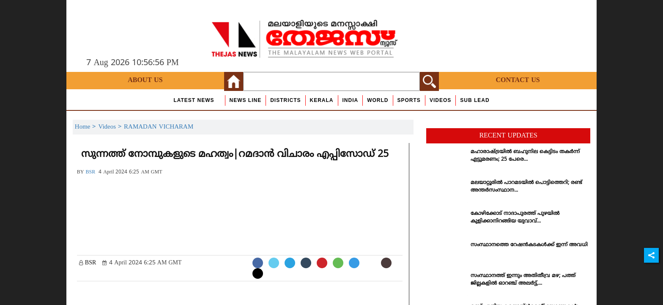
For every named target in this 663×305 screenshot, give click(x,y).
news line (246, 100)
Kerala (322, 100)
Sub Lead (474, 100)
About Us (145, 80)
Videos (440, 100)
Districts (285, 100)
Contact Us (518, 80)
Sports (409, 100)
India (350, 100)
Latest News (193, 100)
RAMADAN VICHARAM (158, 127)
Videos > (111, 127)
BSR (90, 172)
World (377, 100)
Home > (87, 127)
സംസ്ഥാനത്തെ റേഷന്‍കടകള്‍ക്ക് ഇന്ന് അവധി (529, 245)
